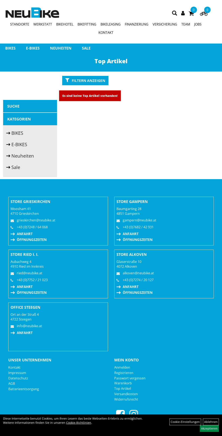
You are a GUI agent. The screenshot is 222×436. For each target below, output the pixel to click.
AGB (11, 383)
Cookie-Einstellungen (185, 422)
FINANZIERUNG (136, 24)
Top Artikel (122, 388)
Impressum (17, 372)
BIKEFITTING (87, 24)
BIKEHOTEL (64, 24)
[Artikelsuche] (174, 13)
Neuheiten (61, 48)
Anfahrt (25, 234)
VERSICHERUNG (165, 24)
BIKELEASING (111, 24)
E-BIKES (33, 48)
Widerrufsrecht (126, 399)
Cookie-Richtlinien (78, 423)
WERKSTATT (42, 24)
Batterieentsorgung (23, 389)
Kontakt (14, 367)
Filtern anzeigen (85, 80)
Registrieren (123, 372)
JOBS (197, 24)
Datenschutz (18, 378)
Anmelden (122, 367)
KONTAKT (105, 32)
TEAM (185, 24)
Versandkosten (126, 394)
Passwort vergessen (130, 378)
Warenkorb (123, 383)
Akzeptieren (209, 428)
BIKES (10, 48)
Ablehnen (211, 422)
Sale (86, 48)
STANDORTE (19, 24)
